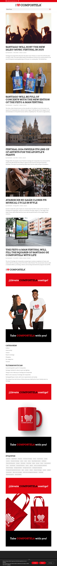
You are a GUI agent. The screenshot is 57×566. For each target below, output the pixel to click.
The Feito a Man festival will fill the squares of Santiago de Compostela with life (27, 252)
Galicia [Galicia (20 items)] (33, 463)
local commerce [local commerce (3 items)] (47, 463)
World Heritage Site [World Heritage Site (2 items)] (10, 474)
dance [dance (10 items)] (25, 461)
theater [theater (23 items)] (31, 470)
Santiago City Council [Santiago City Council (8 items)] (27, 467)
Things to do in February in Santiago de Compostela (19, 372)
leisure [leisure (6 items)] (42, 463)
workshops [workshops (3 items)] (41, 472)
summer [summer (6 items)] (26, 470)
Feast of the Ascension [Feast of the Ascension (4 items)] (10, 463)
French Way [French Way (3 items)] (28, 463)
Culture (21, 52)
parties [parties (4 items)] (27, 465)
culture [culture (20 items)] (21, 461)
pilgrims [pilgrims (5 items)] (31, 465)
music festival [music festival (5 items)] (12, 465)
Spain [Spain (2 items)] (23, 470)
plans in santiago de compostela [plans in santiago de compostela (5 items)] (40, 465)
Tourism (29, 258)
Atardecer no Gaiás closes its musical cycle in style (26, 201)
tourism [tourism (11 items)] (44, 470)
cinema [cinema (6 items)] (34, 458)
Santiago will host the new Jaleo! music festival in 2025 (25, 48)
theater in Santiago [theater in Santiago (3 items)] (38, 470)
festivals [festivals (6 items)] (17, 463)
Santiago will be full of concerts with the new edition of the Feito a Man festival (28, 99)
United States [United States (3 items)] (9, 472)
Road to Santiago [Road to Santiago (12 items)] (9, 467)
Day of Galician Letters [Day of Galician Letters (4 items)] (36, 461)
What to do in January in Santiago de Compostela (18, 374)
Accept (35, 563)
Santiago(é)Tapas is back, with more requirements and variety (21, 377)
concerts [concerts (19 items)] (8, 461)
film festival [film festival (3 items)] (23, 463)
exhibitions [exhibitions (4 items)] (44, 461)
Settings (50, 563)
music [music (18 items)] (7, 465)
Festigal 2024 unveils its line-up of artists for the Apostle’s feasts (27, 152)
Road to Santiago (10, 355)
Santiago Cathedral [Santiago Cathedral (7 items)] (18, 467)
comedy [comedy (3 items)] (45, 458)
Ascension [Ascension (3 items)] (8, 458)
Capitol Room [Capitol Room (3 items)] (14, 458)
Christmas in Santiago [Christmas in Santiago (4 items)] (27, 458)
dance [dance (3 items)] (29, 461)
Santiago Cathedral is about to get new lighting (17, 370)
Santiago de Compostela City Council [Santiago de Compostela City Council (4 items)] (13, 470)
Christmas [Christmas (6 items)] (20, 458)
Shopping (8, 357)
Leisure (24, 52)
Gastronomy (9, 350)
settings (8, 564)
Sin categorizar (9, 359)
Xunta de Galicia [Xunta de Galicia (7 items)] (18, 474)
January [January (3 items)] (37, 463)
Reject (42, 563)
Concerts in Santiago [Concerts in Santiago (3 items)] (15, 461)
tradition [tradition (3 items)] (49, 470)
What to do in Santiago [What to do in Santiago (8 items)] (17, 472)
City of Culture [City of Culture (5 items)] (40, 458)
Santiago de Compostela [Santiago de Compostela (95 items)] (37, 467)
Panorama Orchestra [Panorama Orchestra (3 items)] (20, 465)
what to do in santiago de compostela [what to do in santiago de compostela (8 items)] (30, 472)
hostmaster (9, 52)
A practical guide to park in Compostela (16, 368)
